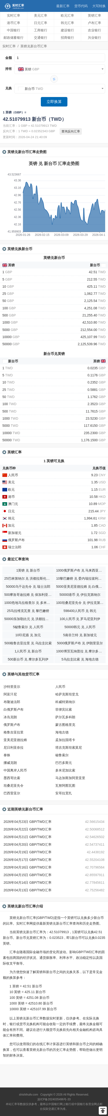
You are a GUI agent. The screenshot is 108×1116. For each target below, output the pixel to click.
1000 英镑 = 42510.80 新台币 (31, 1003)
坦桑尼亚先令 (13, 785)
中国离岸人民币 (15, 770)
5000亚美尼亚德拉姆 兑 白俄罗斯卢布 (81, 586)
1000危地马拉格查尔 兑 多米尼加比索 (29, 603)
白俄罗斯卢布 (13, 709)
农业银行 (94, 30)
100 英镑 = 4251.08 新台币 (29, 998)
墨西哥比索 (12, 778)
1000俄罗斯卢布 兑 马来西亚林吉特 (81, 570)
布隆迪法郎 (12, 702)
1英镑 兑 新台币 (28, 570)
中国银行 (13, 30)
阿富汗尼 (10, 694)
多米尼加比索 (65, 770)
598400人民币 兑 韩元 (80, 611)
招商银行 (67, 37)
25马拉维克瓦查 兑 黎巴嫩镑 (28, 611)
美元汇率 (40, 15)
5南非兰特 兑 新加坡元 (80, 635)
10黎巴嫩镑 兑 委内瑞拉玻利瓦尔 (80, 578)
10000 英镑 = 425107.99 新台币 (33, 1009)
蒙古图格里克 (65, 725)
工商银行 (40, 30)
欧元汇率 (67, 15)
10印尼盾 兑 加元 (28, 635)
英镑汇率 (94, 15)
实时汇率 (13, 15)
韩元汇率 (67, 23)
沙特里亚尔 (12, 687)
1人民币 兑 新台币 (28, 651)
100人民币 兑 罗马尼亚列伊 (80, 619)
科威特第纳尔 (65, 702)
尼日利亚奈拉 (13, 747)
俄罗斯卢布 (12, 725)
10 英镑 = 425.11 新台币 (27, 992)
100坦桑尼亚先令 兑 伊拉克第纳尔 (81, 603)
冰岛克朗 (10, 717)
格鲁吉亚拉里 (13, 732)
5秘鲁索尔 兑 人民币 (28, 627)
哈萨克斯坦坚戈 (67, 694)
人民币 (60, 687)
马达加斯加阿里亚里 (70, 778)
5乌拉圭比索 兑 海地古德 (80, 659)
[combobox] (59, 69)
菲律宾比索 (63, 709)
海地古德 (62, 732)
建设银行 (67, 30)
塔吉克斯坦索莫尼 (68, 747)
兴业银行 (94, 37)
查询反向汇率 (70, 131)
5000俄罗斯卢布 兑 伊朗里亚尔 (80, 643)
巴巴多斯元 (63, 763)
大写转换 (99, 6)
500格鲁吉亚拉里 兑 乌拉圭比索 (28, 643)
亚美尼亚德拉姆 (15, 740)
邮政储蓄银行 (13, 37)
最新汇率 (63, 6)
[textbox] (59, 69)
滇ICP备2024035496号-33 (53, 1099)
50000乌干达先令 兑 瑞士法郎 (28, 586)
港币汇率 (13, 23)
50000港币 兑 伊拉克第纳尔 (79, 595)
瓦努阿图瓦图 (65, 785)
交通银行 (40, 37)
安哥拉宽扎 (63, 793)
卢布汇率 (94, 23)
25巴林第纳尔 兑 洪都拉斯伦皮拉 (28, 578)
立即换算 (54, 102)
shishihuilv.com (28, 1094)
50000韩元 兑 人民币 (79, 627)
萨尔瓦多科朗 (65, 717)
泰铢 (7, 755)
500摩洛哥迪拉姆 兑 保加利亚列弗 (29, 595)
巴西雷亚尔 (12, 793)
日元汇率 (40, 23)
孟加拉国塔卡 (65, 740)
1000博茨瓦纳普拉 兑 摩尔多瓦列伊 (81, 651)
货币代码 (81, 6)
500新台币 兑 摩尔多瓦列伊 (28, 659)
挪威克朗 (10, 763)
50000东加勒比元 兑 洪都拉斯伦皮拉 (29, 619)
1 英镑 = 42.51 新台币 (25, 986)
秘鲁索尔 (62, 755)
